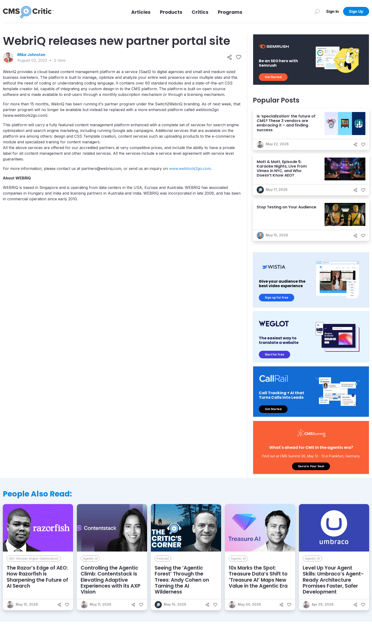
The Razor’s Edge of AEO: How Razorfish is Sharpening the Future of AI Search (37, 576)
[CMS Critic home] (28, 11)
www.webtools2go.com (190, 168)
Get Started (273, 77)
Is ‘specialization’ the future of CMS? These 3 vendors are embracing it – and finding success (286, 123)
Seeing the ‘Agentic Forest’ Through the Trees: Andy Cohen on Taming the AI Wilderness (182, 579)
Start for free (274, 354)
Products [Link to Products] (171, 12)
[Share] (229, 57)
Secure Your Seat (311, 466)
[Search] (317, 11)
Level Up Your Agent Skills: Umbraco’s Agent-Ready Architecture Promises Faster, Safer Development (333, 579)
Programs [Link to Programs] (230, 12)
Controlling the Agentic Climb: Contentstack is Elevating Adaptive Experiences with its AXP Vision (110, 579)
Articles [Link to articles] (140, 12)
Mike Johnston (31, 54)
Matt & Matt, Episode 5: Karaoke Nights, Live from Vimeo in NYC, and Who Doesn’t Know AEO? (282, 168)
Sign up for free (276, 297)
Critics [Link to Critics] (200, 12)
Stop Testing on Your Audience (286, 207)
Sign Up (356, 11)
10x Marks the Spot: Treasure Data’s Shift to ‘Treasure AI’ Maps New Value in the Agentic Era (258, 576)
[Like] (238, 57)
